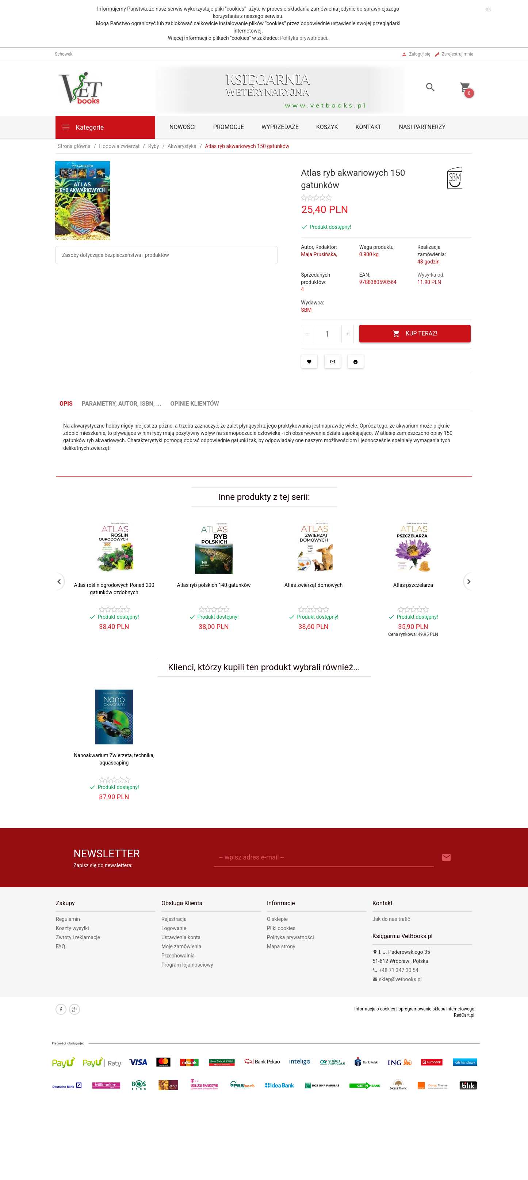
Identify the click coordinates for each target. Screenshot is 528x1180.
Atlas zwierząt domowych (313, 585)
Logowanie (173, 928)
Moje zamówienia (181, 946)
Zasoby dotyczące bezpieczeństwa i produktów (115, 255)
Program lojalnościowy (187, 965)
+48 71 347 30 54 (395, 970)
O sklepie (277, 919)
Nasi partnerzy (422, 127)
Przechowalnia (178, 956)
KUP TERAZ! (415, 334)
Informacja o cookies (374, 1009)
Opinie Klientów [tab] (195, 403)
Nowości (182, 127)
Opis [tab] (66, 403)
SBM (306, 310)
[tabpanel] (264, 444)
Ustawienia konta (180, 937)
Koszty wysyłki (72, 928)
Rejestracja (174, 919)
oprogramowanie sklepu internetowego (436, 1009)
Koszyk (327, 127)
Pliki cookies (281, 928)
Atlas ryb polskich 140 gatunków (214, 585)
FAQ (60, 946)
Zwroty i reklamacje (78, 937)
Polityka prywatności (303, 38)
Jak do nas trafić (391, 919)
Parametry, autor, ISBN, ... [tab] (121, 403)
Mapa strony (281, 946)
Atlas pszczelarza (413, 585)
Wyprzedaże (280, 127)
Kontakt (369, 127)
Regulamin (68, 919)
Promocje (228, 127)
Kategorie (82, 127)
